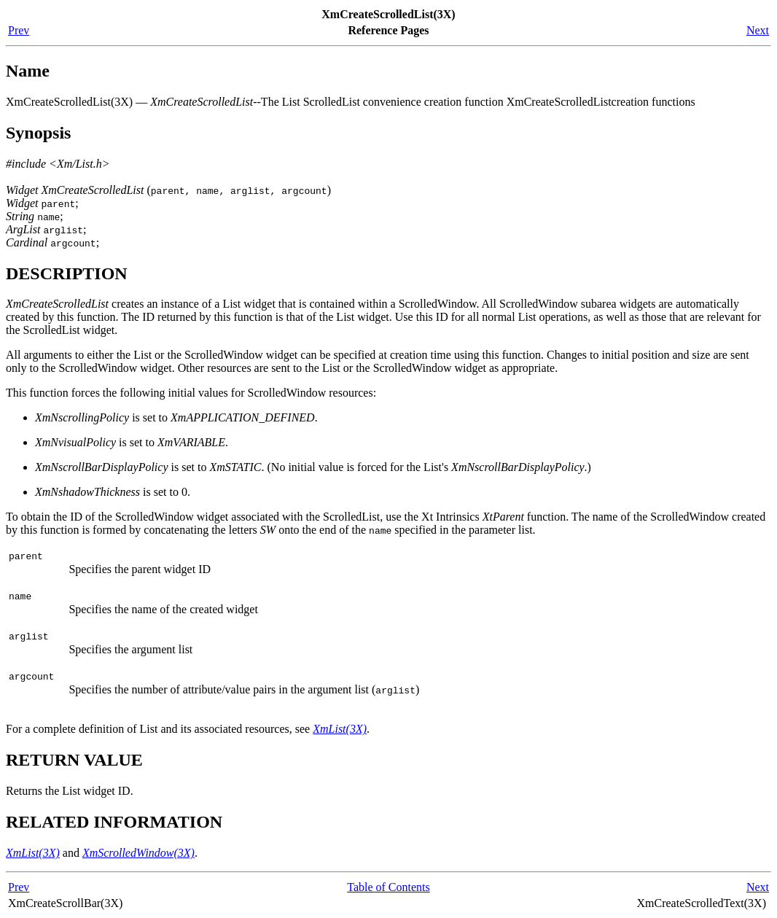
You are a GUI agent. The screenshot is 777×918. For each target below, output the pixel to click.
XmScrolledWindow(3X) (138, 853)
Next (757, 30)
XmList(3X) (340, 729)
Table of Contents (388, 887)
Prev (18, 30)
